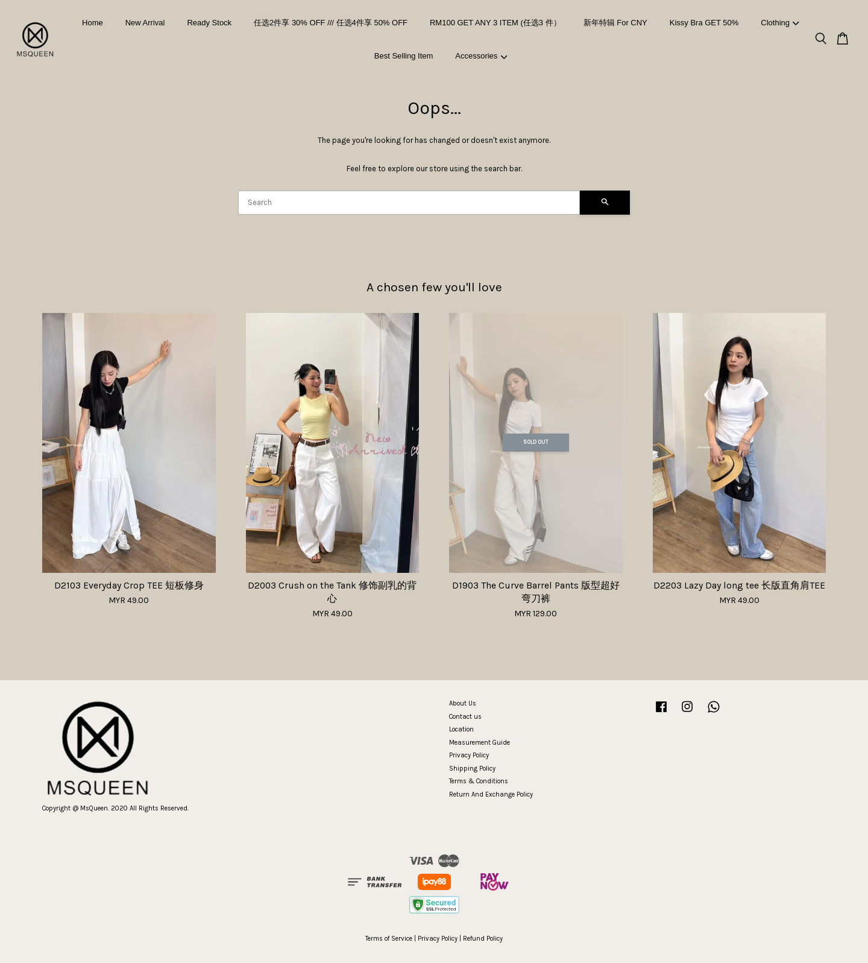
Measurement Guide (479, 743)
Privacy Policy (469, 755)
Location (461, 729)
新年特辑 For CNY (615, 22)
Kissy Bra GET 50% (704, 22)
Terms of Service (388, 938)
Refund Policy (483, 938)
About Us (462, 703)
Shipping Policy (472, 768)
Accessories (481, 55)
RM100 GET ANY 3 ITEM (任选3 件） (495, 22)
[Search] (409, 203)
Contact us (465, 717)
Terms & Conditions (478, 781)
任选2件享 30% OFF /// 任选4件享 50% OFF (330, 22)
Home (92, 22)
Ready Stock (209, 22)
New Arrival (145, 22)
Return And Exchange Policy (491, 794)
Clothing (780, 22)
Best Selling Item (403, 55)
